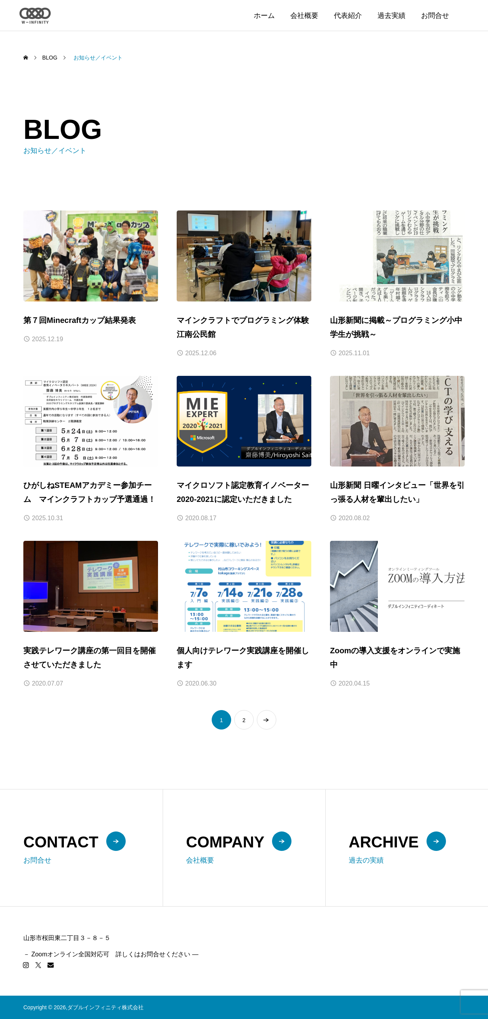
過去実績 (391, 15)
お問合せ (435, 15)
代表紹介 (348, 15)
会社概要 (304, 15)
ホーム (264, 15)
